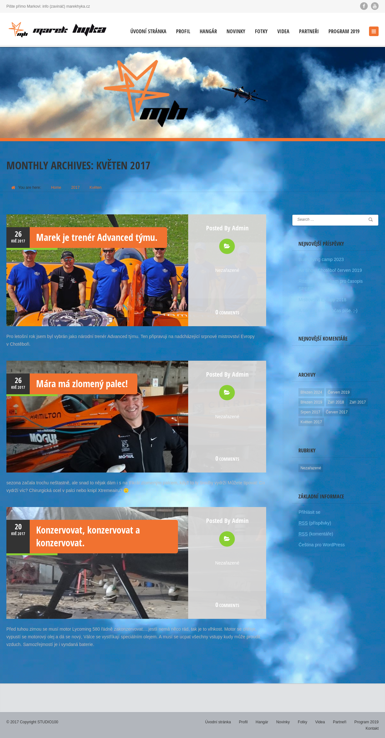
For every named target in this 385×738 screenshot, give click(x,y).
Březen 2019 (311, 402)
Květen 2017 (311, 422)
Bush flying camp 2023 (321, 259)
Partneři (309, 31)
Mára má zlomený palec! (82, 383)
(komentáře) (315, 533)
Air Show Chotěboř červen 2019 (330, 270)
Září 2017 (358, 402)
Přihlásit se (309, 512)
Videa (283, 31)
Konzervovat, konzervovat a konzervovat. (88, 536)
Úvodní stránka (148, 31)
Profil (183, 31)
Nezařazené (227, 270)
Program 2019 (343, 31)
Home (56, 187)
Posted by (227, 228)
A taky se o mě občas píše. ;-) (327, 310)
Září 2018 (336, 402)
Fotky (261, 31)
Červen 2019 (339, 392)
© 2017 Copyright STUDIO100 (32, 722)
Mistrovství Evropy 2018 (322, 299)
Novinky (236, 31)
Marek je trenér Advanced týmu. (97, 237)
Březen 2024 (311, 392)
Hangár (208, 31)
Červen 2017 (337, 412)
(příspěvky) (314, 523)
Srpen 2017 (310, 412)
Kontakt (372, 728)
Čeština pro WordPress (321, 544)
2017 (75, 187)
